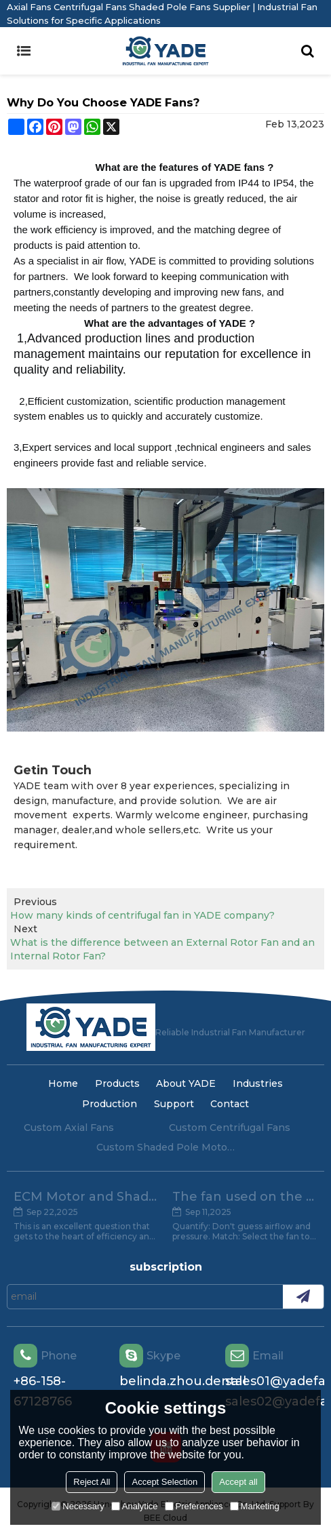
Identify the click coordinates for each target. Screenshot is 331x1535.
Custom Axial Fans (69, 1127)
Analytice (134, 1506)
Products (117, 1083)
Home (63, 1083)
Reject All (91, 1482)
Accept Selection (164, 1482)
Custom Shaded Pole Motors (165, 1147)
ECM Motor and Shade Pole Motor (86, 1196)
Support (174, 1104)
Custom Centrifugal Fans (229, 1127)
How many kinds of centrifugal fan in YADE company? (142, 915)
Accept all (238, 1482)
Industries (258, 1083)
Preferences (194, 1506)
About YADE (186, 1083)
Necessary (78, 1506)
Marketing (254, 1506)
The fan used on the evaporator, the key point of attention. (244, 1196)
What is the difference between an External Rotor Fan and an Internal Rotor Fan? (162, 949)
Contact (229, 1104)
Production (109, 1104)
